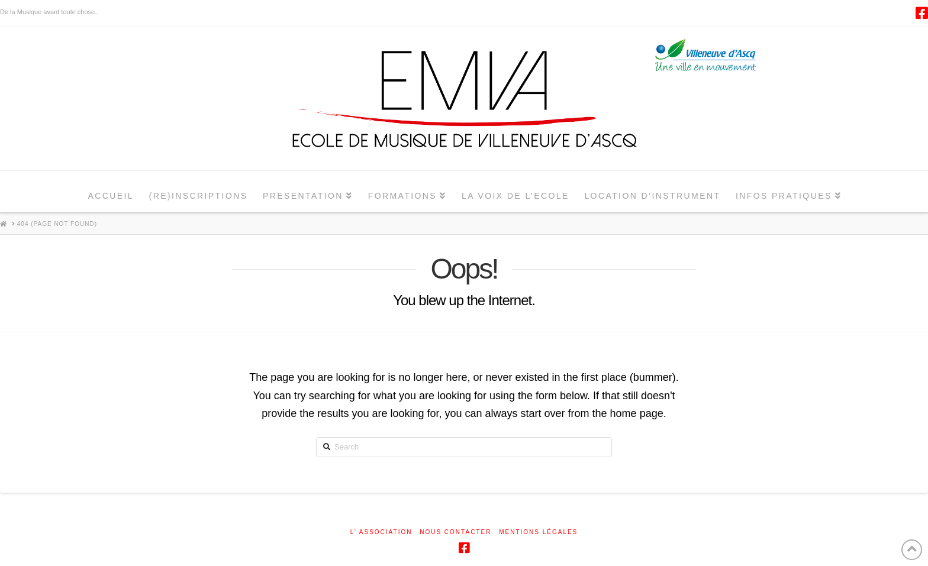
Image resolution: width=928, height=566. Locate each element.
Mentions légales (538, 532)
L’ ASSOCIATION (381, 532)
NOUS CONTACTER (455, 532)
